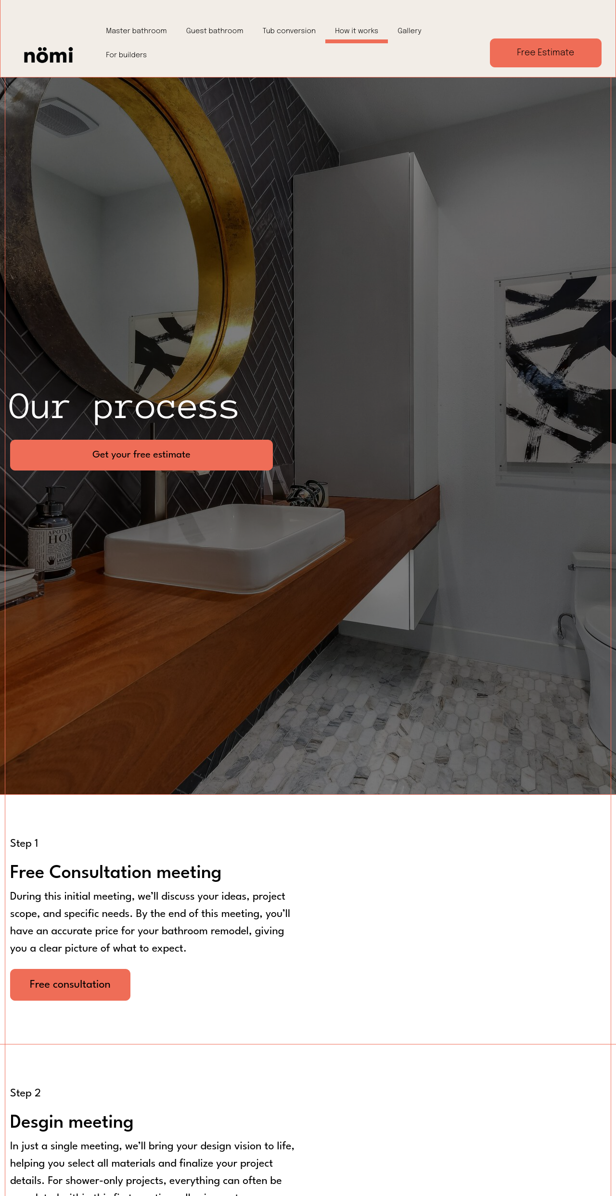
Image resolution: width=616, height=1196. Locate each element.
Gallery (410, 31)
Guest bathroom (215, 31)
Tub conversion (289, 31)
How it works (356, 31)
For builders (126, 55)
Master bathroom (136, 31)
